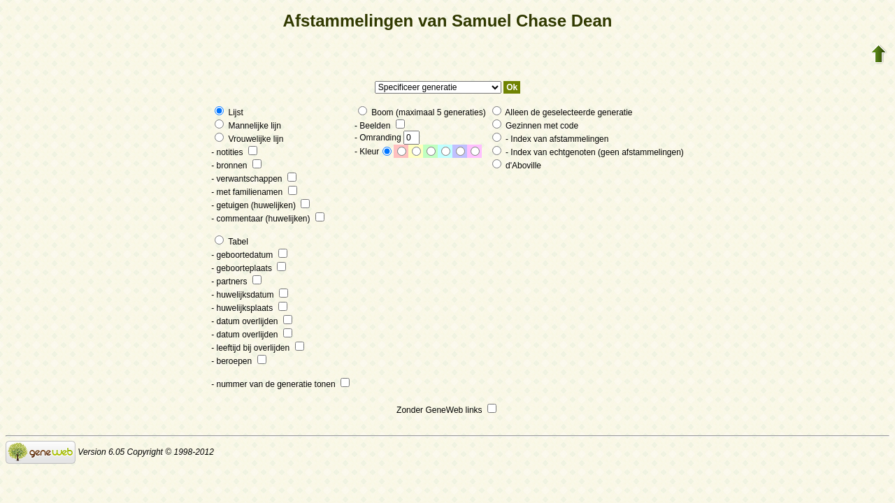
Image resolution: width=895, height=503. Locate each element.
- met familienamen (253, 192)
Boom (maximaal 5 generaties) (422, 112)
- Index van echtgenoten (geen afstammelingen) (588, 152)
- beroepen (238, 361)
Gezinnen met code (535, 126)
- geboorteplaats (248, 268)
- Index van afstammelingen (550, 139)
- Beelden (380, 126)
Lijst (229, 112)
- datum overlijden (251, 321)
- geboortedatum (249, 255)
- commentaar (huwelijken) (267, 219)
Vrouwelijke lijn (249, 139)
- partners (236, 281)
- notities (234, 152)
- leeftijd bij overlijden (257, 348)
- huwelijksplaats (249, 308)
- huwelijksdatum (249, 295)
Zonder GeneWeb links (446, 410)
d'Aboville (516, 165)
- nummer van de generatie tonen (280, 384)
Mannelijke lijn (248, 126)
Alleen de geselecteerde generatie (562, 112)
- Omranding (387, 138)
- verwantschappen (253, 179)
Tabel (231, 242)
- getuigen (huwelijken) (260, 205)
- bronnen (236, 165)
